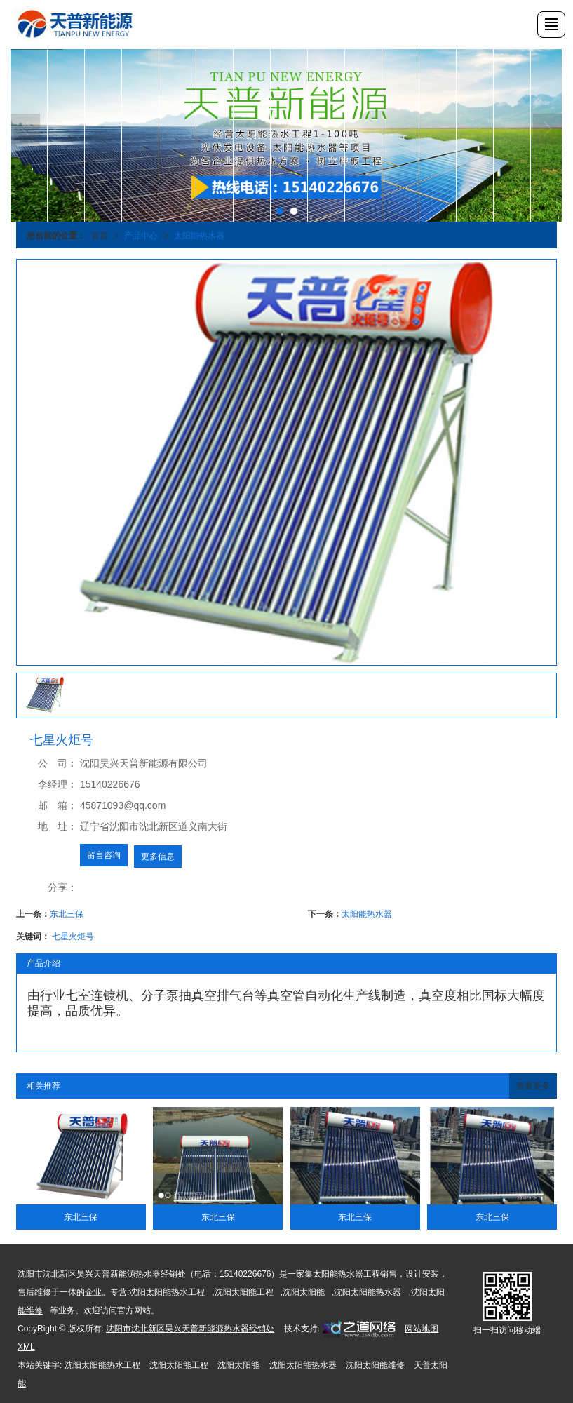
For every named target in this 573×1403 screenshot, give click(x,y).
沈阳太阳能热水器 (367, 1292)
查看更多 (533, 1086)
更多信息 (158, 856)
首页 (99, 236)
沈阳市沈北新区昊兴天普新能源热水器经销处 (190, 1329)
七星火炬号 (73, 936)
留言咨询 (104, 855)
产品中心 (141, 236)
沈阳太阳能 (304, 1292)
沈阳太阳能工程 (244, 1292)
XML (26, 1347)
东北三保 (66, 914)
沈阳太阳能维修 (375, 1365)
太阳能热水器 (199, 236)
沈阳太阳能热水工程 (167, 1292)
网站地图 (421, 1329)
